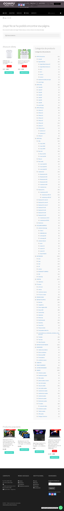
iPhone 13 (40, 114)
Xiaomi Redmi (43, 252)
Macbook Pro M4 (42, 214)
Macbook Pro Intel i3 (43, 198)
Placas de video (41, 326)
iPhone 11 (40, 109)
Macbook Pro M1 (42, 206)
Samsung (40, 275)
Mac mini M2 (43, 152)
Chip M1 (40, 91)
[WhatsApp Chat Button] (61, 508)
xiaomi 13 (42, 244)
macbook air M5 (43, 183)
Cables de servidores (43, 348)
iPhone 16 (40, 121)
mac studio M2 (43, 162)
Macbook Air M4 (43, 180)
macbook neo (43, 185)
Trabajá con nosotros (24, 484)
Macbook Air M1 (43, 173)
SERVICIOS (19, 11)
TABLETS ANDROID (41, 364)
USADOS (38, 369)
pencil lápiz (41, 80)
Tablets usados (41, 410)
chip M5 (40, 101)
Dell (39, 262)
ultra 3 (41, 75)
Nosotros (36, 483)
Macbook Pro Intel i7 (43, 203)
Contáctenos (37, 486)
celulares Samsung (42, 226)
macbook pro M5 (44, 191)
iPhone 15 (40, 119)
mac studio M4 (43, 167)
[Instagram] (52, 493)
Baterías (40, 301)
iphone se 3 (42, 132)
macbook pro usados (43, 392)
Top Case (40, 338)
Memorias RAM (41, 353)
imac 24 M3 (42, 144)
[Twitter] (55, 493)
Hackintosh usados (42, 374)
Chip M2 (40, 93)
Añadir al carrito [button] (9, 71)
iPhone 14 (40, 116)
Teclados (40, 335)
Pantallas (40, 321)
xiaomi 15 (42, 249)
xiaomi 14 (42, 247)
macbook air (41, 170)
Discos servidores (42, 351)
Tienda (36, 481)
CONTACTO (33, 11)
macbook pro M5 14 (46, 193)
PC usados (40, 402)
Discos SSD (40, 308)
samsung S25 (43, 234)
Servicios (36, 484)
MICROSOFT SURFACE (43, 270)
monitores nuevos (42, 290)
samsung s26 (43, 237)
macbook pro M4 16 (44, 219)
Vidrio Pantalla (41, 340)
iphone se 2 (42, 129)
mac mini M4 (43, 155)
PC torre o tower (42, 293)
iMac (39, 139)
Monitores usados (42, 397)
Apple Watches (41, 60)
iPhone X (40, 134)
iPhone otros (41, 127)
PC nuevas (39, 283)
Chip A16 (40, 86)
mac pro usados (41, 384)
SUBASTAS (39, 361)
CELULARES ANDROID (42, 224)
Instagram (21, 483)
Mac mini (40, 150)
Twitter (21, 479)
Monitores (40, 221)
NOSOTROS (11, 11)
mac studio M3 (43, 165)
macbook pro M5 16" (46, 196)
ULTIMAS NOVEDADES (42, 366)
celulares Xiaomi (42, 239)
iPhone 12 (40, 111)
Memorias (40, 316)
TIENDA (26, 11)
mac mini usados (42, 381)
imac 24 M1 (42, 142)
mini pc (40, 288)
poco (41, 242)
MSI (39, 272)
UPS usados (41, 412)
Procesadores (41, 356)
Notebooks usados (42, 399)
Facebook (21, 481)
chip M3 (40, 96)
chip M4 (40, 98)
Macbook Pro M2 (42, 208)
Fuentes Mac (41, 311)
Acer (39, 257)
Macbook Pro (41, 188)
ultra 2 (41, 73)
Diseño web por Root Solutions (10, 503)
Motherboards (41, 318)
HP (39, 265)
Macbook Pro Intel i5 (43, 201)
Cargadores (41, 303)
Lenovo (40, 267)
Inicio (5, 16)
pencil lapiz (41, 103)
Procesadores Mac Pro (43, 329)
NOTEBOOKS (40, 255)
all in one (40, 285)
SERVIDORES (40, 346)
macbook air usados (42, 389)
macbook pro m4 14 (44, 216)
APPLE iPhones (40, 106)
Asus (39, 260)
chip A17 (40, 88)
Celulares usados (42, 371)
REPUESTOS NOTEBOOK (42, 343)
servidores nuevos (42, 358)
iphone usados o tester (43, 379)
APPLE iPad (39, 83)
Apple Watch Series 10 (45, 63)
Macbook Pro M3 (42, 211)
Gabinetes (40, 280)
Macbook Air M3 (43, 178)
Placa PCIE (40, 324)
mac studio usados (42, 387)
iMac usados (41, 376)
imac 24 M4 (42, 147)
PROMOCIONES (40, 295)
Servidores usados (42, 407)
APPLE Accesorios (41, 55)
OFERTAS (39, 278)
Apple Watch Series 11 (45, 65)
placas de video (43, 404)
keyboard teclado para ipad (44, 78)
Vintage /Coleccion (42, 415)
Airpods (40, 57)
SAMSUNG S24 (43, 231)
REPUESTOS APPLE (41, 298)
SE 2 (41, 68)
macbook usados (42, 394)
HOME (5, 11)
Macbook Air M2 (43, 175)
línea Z (41, 229)
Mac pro (40, 157)
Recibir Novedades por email (55, 481)
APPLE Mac (39, 137)
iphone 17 (40, 124)
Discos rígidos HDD (42, 306)
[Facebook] (50, 493)
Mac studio (40, 160)
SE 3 (41, 70)
